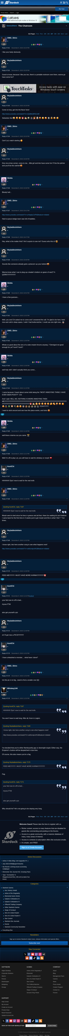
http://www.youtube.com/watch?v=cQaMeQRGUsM (20, 114)
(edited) (31, 596)
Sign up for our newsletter (13, 1025)
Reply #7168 (6, 499)
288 (55, 34)
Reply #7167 (6, 476)
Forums (55, 992)
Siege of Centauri (32, 990)
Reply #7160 (6, 293)
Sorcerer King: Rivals (33, 992)
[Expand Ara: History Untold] (3, 890)
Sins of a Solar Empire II (34, 979)
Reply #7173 (6, 653)
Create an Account (7, 1007)
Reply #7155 (6, 159)
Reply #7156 (6, 188)
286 (48, 34)
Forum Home (4, 13)
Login (17, 13)
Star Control (30, 981)
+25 (4, 44)
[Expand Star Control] (3, 918)
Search (12, 13)
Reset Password (6, 1012)
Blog (54, 973)
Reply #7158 (6, 237)
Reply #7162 (6, 340)
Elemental (30, 973)
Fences (4, 979)
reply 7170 (26, 762)
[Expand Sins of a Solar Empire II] (3, 915)
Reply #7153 (6, 105)
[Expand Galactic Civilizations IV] (3, 901)
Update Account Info (7, 1015)
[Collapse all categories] (67, 887)
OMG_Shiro (12, 38)
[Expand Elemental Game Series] (3, 896)
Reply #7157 (6, 210)
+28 (4, 184)
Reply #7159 (6, 260)
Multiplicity (5, 984)
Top (67, 48)
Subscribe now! (34, 943)
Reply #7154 (6, 136)
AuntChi (10, 466)
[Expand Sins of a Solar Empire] (3, 913)
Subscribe (52, 1025)
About (54, 970)
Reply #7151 (6, 48)
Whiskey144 (12, 688)
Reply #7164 (6, 388)
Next (62, 34)
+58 (4, 694)
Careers (55, 979)
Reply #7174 (6, 676)
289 (59, 34)
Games (29, 967)
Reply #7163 (6, 365)
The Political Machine (33, 984)
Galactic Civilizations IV (33, 976)
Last (66, 34)
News (54, 981)
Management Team (58, 976)
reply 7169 (26, 726)
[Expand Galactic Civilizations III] (3, 899)
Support (5, 998)
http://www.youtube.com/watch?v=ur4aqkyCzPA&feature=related (25, 215)
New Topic (61, 9)
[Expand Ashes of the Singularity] (3, 893)
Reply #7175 (6, 698)
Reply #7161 (6, 315)
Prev (41, 34)
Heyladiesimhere (14, 60)
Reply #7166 (6, 454)
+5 (4, 66)
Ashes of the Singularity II (34, 970)
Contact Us (56, 990)
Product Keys (5, 1010)
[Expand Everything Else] (1, 930)
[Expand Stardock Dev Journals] (3, 921)
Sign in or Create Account (32, 847)
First (37, 34)
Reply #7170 (6, 571)
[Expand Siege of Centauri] (3, 910)
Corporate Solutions (7, 973)
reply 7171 (20, 782)
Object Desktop (6, 970)
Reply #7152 (6, 70)
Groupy (4, 987)
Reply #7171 (6, 596)
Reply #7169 (6, 540)
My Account (5, 1004)
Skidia (10, 178)
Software (6, 967)
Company (56, 967)
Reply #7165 (6, 431)
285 (45, 34)
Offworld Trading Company (34, 987)
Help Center (5, 1001)
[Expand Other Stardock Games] (3, 907)
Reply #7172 (6, 631)
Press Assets (57, 984)
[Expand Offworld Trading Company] (3, 904)
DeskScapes (5, 981)
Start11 (4, 976)
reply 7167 (20, 507)
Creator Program (58, 987)
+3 (4, 472)
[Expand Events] (3, 924)
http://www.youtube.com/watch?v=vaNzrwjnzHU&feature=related (25, 549)
